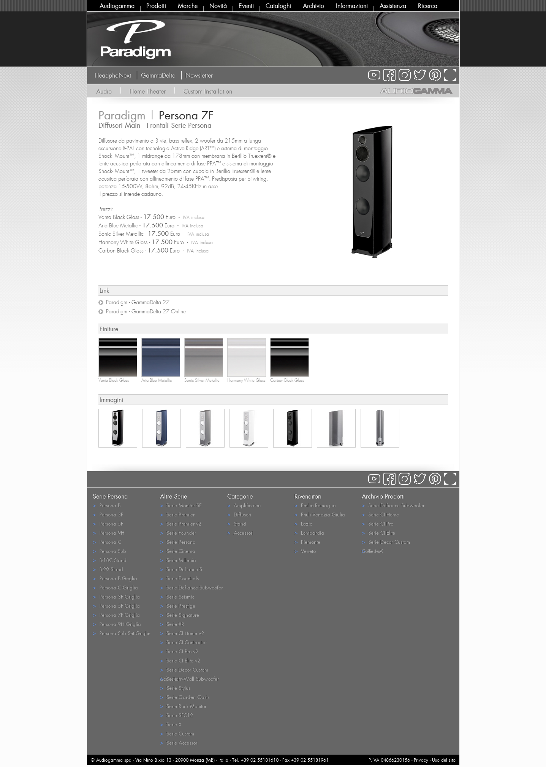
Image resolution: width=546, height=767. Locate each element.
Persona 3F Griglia (116, 596)
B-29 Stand (108, 569)
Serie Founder (178, 532)
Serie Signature (179, 614)
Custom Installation (208, 91)
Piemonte (307, 541)
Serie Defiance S (181, 569)
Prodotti (156, 6)
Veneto (305, 550)
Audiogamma (117, 6)
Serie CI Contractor (183, 642)
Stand (236, 523)
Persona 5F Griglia (116, 605)
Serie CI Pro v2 (179, 651)
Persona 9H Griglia (117, 623)
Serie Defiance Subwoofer (191, 587)
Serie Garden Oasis (184, 696)
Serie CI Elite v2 (180, 660)
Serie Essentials (179, 578)
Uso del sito (444, 760)
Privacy (421, 760)
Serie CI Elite (378, 532)
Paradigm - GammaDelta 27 (137, 302)
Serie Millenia (178, 560)
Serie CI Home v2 (182, 633)
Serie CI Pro (377, 523)
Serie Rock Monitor (183, 706)
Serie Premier (177, 514)
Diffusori (239, 514)
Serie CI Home (380, 514)
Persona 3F (108, 514)
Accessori (240, 532)
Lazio (303, 523)
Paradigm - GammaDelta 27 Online (146, 311)
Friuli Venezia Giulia (319, 514)
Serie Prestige (177, 605)
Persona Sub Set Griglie (121, 633)
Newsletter (199, 75)
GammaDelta (158, 75)
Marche (188, 6)
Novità (218, 6)
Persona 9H (108, 532)
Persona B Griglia (115, 578)
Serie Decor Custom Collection (184, 670)
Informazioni (352, 6)
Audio (104, 91)
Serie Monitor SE (181, 505)
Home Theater (148, 91)
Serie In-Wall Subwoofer (189, 678)
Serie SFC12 (176, 715)
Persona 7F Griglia (116, 614)
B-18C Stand (110, 560)
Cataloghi (278, 6)
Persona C (107, 541)
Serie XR (172, 623)
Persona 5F (108, 523)
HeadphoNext (113, 75)
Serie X (170, 724)
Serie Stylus (175, 687)
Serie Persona (178, 541)
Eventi (246, 6)
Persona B (106, 505)
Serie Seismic (177, 596)
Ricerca (427, 6)
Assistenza (393, 6)
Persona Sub (109, 550)
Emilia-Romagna (315, 505)
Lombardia (309, 532)
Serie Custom (177, 733)
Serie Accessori (179, 742)
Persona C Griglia (115, 587)
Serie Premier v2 (180, 523)
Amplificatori (244, 505)
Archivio (313, 6)
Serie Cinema (177, 550)
